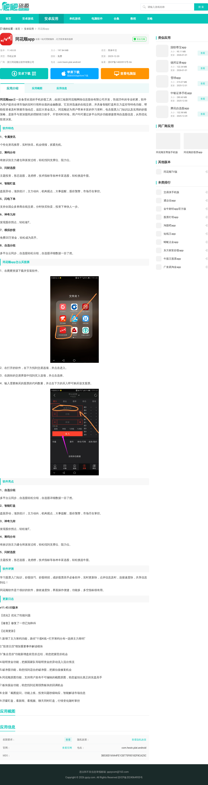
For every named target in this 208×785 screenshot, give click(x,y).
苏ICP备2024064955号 (130, 777)
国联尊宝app (178, 47)
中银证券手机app (181, 93)
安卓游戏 (27, 18)
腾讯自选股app (180, 108)
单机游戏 (74, 18)
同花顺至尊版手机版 (167, 152)
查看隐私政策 (139, 739)
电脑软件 (97, 18)
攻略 (150, 18)
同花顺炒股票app (193, 152)
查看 (203, 53)
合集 (116, 18)
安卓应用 (51, 19)
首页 (8, 18)
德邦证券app (178, 62)
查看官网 (67, 747)
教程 (133, 18)
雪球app (176, 77)
